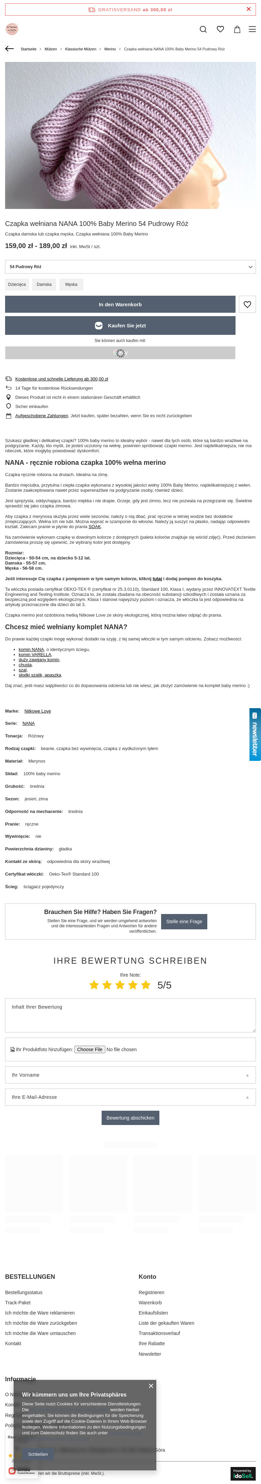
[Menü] (253, 29)
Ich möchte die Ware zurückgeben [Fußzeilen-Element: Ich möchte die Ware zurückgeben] (41, 1323)
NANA (28, 723)
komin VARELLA (35, 654)
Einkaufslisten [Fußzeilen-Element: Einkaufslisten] (153, 1313)
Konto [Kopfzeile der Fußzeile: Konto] (147, 1276)
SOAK (95, 526)
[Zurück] (10, 49)
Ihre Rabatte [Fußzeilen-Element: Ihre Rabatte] (152, 1343)
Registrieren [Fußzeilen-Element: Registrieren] (151, 1292)
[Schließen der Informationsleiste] (248, 9)
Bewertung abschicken (131, 1118)
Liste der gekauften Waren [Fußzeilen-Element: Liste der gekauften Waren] (166, 1323)
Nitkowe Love (37, 711)
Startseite (28, 49)
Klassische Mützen (81, 49)
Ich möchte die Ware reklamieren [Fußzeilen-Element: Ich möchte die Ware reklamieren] (40, 1313)
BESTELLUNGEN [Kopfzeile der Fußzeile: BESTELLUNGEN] (30, 1276)
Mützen (51, 49)
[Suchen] (203, 29)
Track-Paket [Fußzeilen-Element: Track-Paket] (18, 1302)
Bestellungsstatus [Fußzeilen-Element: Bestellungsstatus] (23, 1292)
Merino (110, 49)
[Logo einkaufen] (12, 29)
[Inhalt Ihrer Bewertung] (130, 1015)
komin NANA (31, 649)
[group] (130, 187)
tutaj (157, 578)
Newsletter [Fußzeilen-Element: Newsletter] (150, 1354)
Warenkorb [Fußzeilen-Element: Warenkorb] (150, 1302)
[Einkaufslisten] (220, 29)
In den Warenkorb (120, 304)
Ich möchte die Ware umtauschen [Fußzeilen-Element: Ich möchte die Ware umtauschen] (40, 1333)
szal (23, 669)
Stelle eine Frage (184, 921)
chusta (25, 664)
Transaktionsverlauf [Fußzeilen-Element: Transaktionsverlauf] (159, 1333)
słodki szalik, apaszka (40, 675)
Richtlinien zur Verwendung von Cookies (69, 1409)
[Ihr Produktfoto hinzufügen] (119, 1049)
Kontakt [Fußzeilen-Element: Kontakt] (13, 1343)
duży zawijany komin (39, 659)
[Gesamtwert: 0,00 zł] (237, 29)
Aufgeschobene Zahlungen (41, 415)
